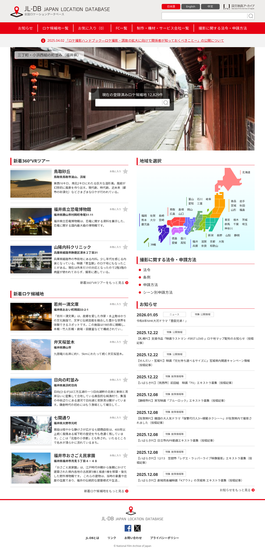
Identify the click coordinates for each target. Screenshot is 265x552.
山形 (233, 210)
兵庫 (195, 246)
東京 (227, 220)
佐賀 (152, 215)
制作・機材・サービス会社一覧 (163, 28)
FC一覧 (121, 28)
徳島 (174, 238)
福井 (195, 241)
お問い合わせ (133, 538)
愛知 (191, 203)
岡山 (190, 209)
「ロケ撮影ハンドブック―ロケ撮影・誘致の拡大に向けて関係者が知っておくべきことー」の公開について (144, 40)
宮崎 (161, 220)
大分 (152, 220)
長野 (219, 235)
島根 (181, 209)
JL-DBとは (92, 538)
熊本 (144, 220)
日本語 (171, 6)
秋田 (242, 205)
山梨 (228, 235)
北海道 (246, 172)
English (190, 6)
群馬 (227, 224)
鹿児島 (145, 224)
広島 (172, 214)
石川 (199, 199)
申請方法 (150, 284)
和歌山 (214, 246)
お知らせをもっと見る (235, 490)
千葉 (236, 224)
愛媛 (174, 243)
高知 (183, 243)
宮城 (233, 205)
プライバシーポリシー (164, 538)
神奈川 (229, 228)
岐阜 (208, 199)
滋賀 (204, 241)
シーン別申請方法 (158, 292)
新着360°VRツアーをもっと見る (102, 283)
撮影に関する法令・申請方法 (223, 28)
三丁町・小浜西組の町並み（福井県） (49, 55)
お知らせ (25, 28)
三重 (199, 203)
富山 (191, 199)
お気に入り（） (92, 28)
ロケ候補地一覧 (55, 28)
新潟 (210, 235)
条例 (147, 277)
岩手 (242, 201)
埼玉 (244, 224)
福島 (242, 210)
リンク (111, 538)
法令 (147, 269)
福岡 (144, 215)
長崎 (161, 215)
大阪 (221, 241)
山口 (181, 214)
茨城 (244, 220)
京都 (212, 241)
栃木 (236, 220)
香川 (183, 238)
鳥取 (172, 209)
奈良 (204, 246)
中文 (210, 6)
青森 (233, 201)
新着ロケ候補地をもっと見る (104, 491)
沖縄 (153, 244)
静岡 (237, 235)
